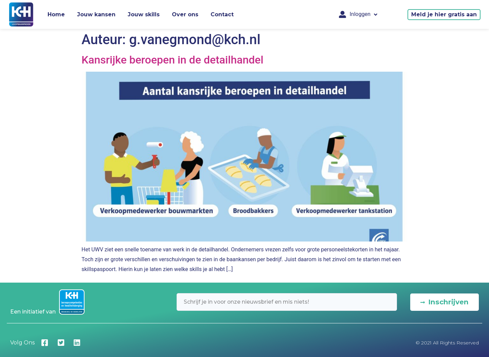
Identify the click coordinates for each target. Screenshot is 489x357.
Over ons (185, 14)
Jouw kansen (96, 14)
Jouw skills (144, 14)
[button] (444, 14)
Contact (222, 14)
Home (56, 14)
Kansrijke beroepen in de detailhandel (173, 59)
